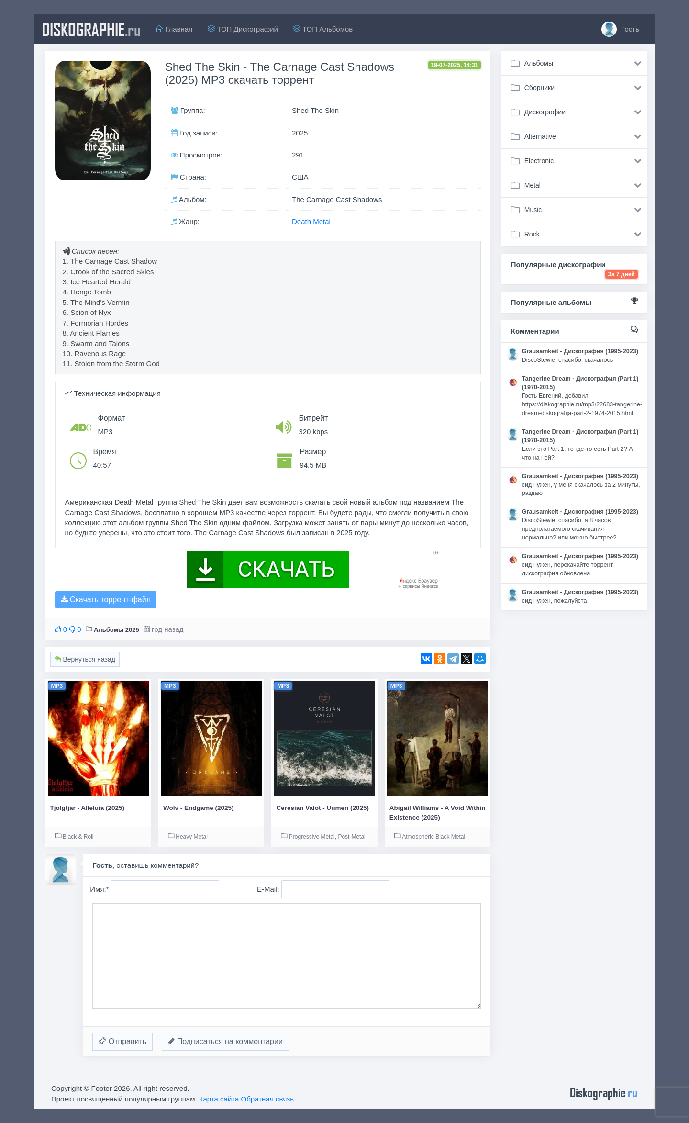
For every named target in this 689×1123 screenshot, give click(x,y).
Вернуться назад (85, 659)
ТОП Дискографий (243, 29)
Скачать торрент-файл (106, 599)
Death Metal (311, 221)
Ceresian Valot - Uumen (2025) (322, 807)
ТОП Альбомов (323, 29)
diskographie (91, 29)
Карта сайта (219, 1099)
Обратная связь (267, 1099)
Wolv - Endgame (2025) (198, 807)
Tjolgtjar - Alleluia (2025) (87, 807)
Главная (174, 29)
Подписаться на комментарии (225, 1041)
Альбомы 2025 (116, 629)
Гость (620, 29)
